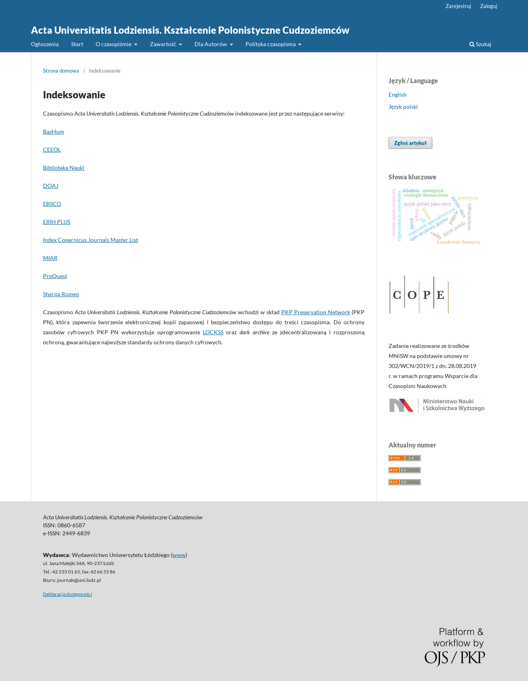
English (398, 94)
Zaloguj (488, 6)
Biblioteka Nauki (63, 167)
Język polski (403, 106)
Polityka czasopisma (271, 44)
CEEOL (52, 149)
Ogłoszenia (45, 44)
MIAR (50, 257)
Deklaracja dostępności (67, 594)
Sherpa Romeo (61, 294)
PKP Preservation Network (315, 312)
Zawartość (164, 44)
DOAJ (50, 185)
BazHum (53, 131)
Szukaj (480, 44)
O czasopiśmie (114, 44)
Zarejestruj (458, 6)
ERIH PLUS (56, 221)
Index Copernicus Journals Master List (90, 239)
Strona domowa (61, 70)
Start (77, 44)
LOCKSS (213, 332)
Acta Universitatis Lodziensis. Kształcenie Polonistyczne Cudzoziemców (190, 30)
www (179, 554)
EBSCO (52, 203)
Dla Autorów (211, 44)
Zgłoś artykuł (410, 143)
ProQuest (55, 275)
